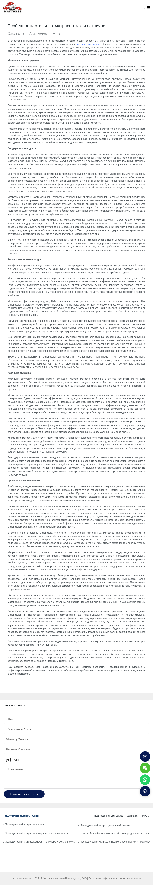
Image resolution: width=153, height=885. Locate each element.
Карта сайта (133, 878)
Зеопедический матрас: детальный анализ (105, 825)
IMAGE (145, 816)
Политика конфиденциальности (107, 878)
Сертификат (132, 816)
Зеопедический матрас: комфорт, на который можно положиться (40, 841)
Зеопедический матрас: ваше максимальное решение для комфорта (24, 824)
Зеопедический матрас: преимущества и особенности (36, 833)
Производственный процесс (108, 816)
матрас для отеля (88, 44)
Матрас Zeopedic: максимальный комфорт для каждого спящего (115, 833)
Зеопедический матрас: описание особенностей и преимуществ (115, 841)
